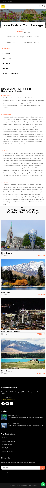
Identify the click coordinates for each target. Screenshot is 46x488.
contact (10, 1)
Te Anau (5, 182)
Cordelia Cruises (13, 423)
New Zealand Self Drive (10, 332)
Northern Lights (13, 415)
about (4, 1)
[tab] (23, 49)
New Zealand (7, 95)
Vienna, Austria (7, 444)
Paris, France (7, 448)
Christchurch (7, 151)
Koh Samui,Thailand (9, 441)
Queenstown (7, 114)
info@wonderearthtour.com (8, 399)
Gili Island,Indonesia (9, 438)
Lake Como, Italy (8, 451)
